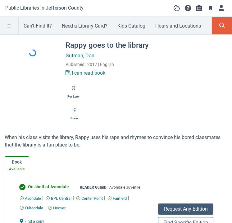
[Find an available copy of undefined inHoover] (57, 208)
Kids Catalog (131, 26)
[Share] (73, 112)
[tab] (17, 164)
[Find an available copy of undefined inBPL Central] (59, 198)
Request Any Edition (186, 209)
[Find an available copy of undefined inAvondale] (30, 198)
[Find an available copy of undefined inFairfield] (117, 198)
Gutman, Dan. (81, 56)
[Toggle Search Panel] (222, 25)
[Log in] (221, 8)
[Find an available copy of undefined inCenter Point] (89, 198)
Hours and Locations (178, 26)
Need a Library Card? (84, 26)
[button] (187, 8)
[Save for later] (74, 90)
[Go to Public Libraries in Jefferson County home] (44, 8)
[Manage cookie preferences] (176, 8)
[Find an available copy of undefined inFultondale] (31, 208)
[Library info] (199, 8)
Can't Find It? (38, 26)
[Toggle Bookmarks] (210, 8)
